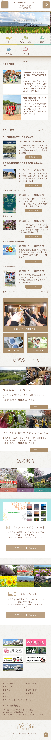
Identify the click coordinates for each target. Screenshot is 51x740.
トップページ (10, 683)
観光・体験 (25, 42)
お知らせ (8, 687)
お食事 (8, 42)
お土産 (8, 54)
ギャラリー (32, 700)
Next (47, 12)
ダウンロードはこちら (25, 548)
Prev (3, 12)
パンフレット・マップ (14, 700)
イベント (25, 54)
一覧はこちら (41, 130)
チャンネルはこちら (41, 292)
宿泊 (42, 42)
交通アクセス (33, 683)
